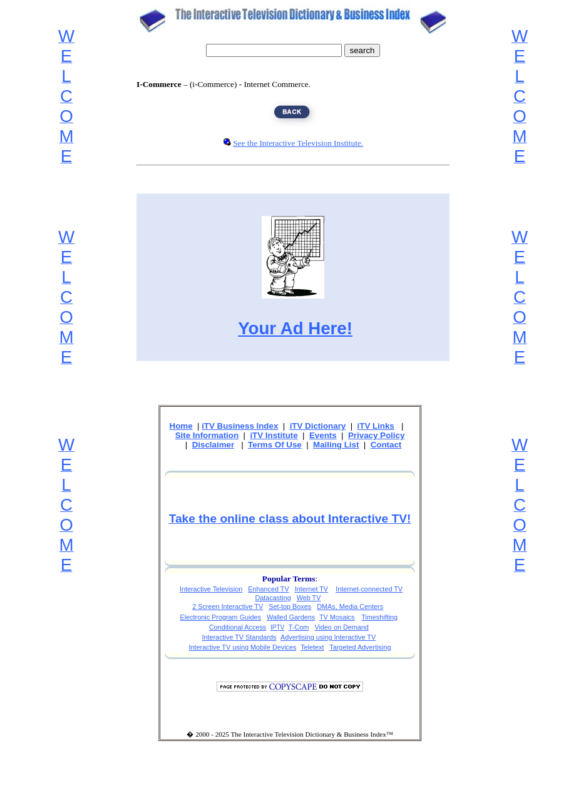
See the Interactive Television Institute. (298, 143)
